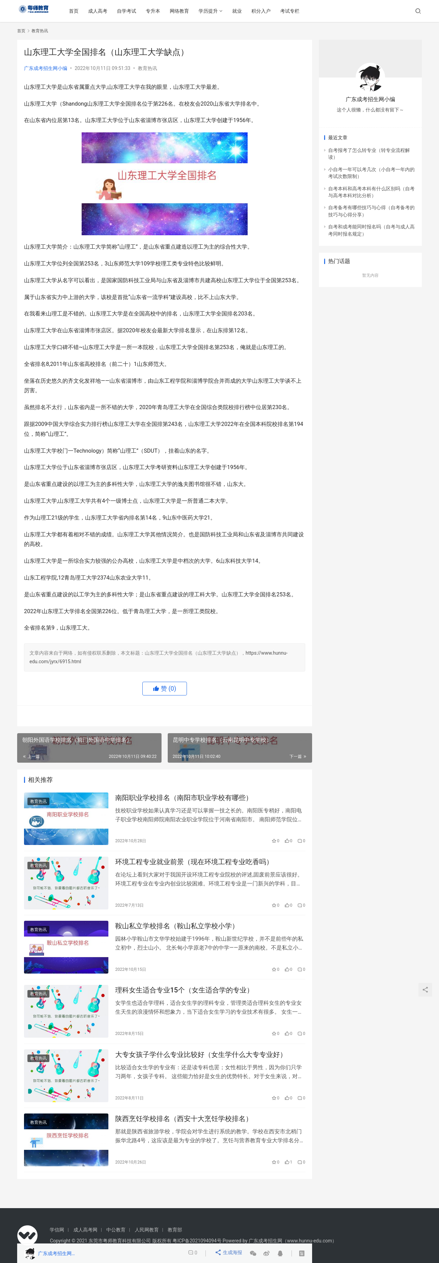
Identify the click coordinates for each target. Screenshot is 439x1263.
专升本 (167, 11)
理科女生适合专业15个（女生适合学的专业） (184, 999)
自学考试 (141, 11)
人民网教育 (147, 1229)
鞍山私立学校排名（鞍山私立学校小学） (177, 932)
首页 (88, 11)
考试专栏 (304, 11)
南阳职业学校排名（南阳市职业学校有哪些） (183, 799)
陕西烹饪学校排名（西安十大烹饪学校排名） (183, 1133)
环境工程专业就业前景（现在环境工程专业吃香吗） (194, 865)
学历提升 (222, 11)
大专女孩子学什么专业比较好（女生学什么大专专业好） (201, 1066)
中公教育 (116, 1229)
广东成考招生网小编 (45, 68)
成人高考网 (85, 1229)
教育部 (175, 1229)
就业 (251, 11)
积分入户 (275, 11)
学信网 (57, 1229)
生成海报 (229, 1253)
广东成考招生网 (265, 1240)
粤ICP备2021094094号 (197, 1240)
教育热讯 (147, 68)
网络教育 (193, 11)
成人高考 (112, 11)
